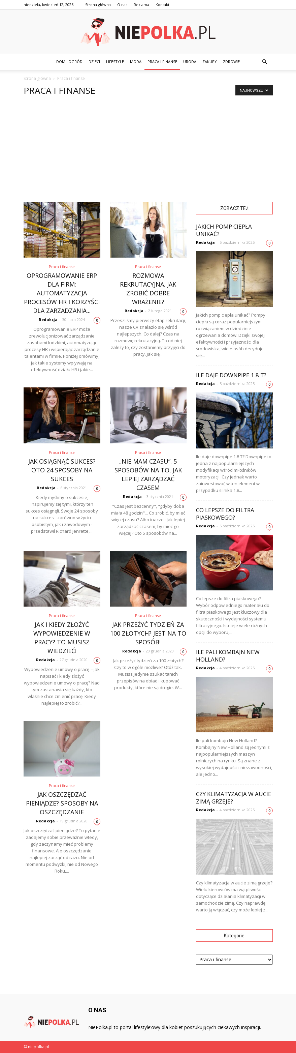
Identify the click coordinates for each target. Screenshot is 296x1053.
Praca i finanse (162, 61)
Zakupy (209, 61)
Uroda (189, 61)
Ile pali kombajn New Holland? (228, 655)
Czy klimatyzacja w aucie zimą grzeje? (233, 797)
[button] (265, 62)
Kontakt (162, 4)
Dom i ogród (69, 61)
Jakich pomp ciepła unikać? (224, 230)
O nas (122, 4)
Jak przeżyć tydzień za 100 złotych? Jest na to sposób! (148, 633)
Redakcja (48, 319)
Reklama (141, 4)
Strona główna (98, 4)
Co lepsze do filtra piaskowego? (225, 513)
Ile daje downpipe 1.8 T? (231, 375)
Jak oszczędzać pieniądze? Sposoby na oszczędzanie (62, 803)
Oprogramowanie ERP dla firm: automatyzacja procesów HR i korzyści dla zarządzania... (62, 293)
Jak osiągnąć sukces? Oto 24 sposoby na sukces (62, 470)
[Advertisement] (148, 151)
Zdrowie (231, 61)
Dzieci (94, 61)
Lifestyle (115, 61)
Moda (135, 61)
